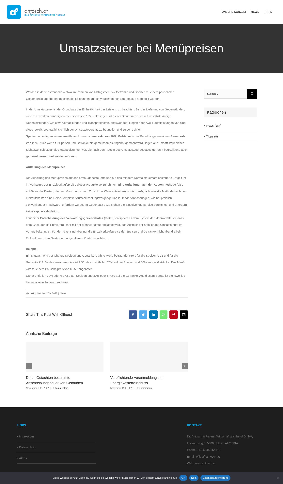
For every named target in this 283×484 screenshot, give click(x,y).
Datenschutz (27, 447)
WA (33, 293)
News (63, 293)
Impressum (26, 436)
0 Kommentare (60, 388)
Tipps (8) (212, 136)
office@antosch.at (208, 456)
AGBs (23, 458)
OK (183, 477)
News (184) (213, 125)
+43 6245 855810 (208, 449)
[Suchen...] (225, 94)
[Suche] (252, 94)
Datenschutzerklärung (215, 477)
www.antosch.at (205, 463)
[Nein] (278, 478)
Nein (194, 477)
